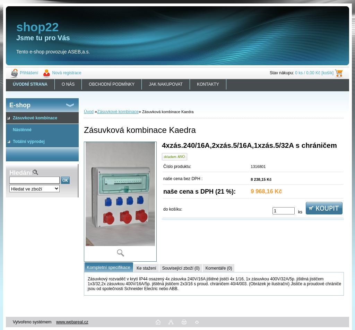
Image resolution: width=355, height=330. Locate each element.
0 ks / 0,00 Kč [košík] (314, 72)
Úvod (89, 111)
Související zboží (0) (181, 268)
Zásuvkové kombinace (117, 111)
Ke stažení (146, 268)
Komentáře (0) (219, 268)
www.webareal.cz (72, 322)
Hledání (20, 172)
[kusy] (283, 210)
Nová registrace (66, 72)
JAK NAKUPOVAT (166, 84)
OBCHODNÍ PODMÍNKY (112, 84)
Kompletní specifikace (108, 267)
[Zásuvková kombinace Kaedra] (120, 201)
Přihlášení (29, 72)
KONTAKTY (208, 84)
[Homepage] (30, 84)
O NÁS (68, 84)
